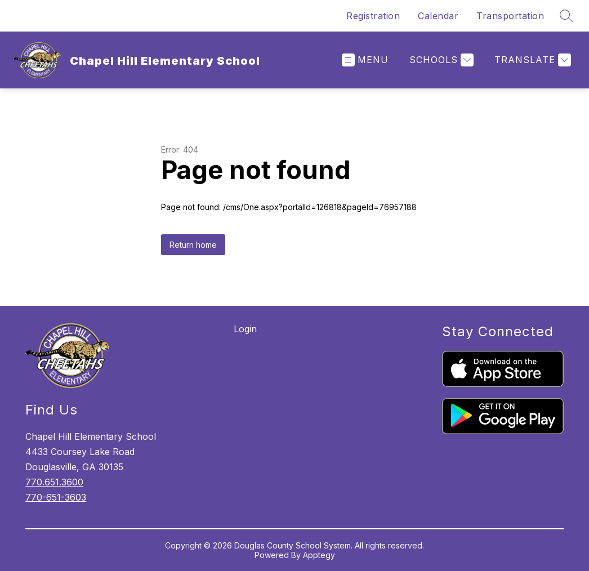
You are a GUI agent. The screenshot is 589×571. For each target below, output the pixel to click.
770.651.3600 (54, 482)
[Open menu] (365, 60)
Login (245, 328)
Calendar (438, 15)
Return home (193, 244)
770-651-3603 (55, 497)
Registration (373, 15)
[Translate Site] (531, 60)
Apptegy (319, 555)
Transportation (510, 15)
